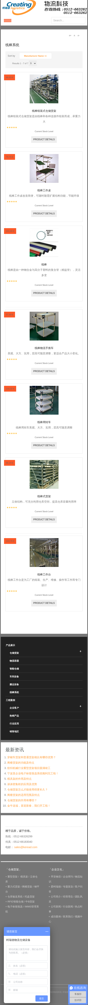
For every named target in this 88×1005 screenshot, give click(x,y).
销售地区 (14, 731)
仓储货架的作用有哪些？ (22, 800)
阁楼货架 (27, 886)
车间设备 (14, 676)
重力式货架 (14, 886)
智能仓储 (14, 668)
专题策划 (68, 886)
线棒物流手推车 (44, 348)
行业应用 (14, 723)
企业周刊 (68, 876)
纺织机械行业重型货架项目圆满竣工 (28, 768)
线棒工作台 (44, 574)
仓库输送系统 (15, 896)
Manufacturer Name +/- (35, 56)
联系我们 (68, 916)
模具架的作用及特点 (19, 778)
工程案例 (10, 700)
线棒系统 (14, 692)
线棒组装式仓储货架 (44, 110)
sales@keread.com (25, 847)
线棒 (44, 264)
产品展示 (10, 645)
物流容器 (14, 661)
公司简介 (56, 896)
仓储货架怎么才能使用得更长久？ (27, 789)
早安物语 (56, 876)
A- (78, 35)
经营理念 (68, 896)
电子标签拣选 (15, 906)
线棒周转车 (44, 422)
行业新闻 (68, 906)
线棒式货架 (44, 496)
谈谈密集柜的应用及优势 (22, 784)
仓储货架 (14, 653)
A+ (70, 35)
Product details (44, 139)
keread (44, 7)
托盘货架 (30, 896)
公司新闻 (56, 906)
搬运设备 (14, 684)
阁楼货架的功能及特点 (20, 762)
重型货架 (13, 876)
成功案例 (56, 916)
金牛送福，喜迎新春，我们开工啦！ (28, 805)
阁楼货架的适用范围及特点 (23, 794)
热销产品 (14, 715)
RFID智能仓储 (15, 901)
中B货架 (30, 901)
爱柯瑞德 (56, 886)
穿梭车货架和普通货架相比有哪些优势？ (31, 757)
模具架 (24, 876)
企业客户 (14, 708)
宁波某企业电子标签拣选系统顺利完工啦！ (33, 773)
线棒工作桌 (44, 190)
